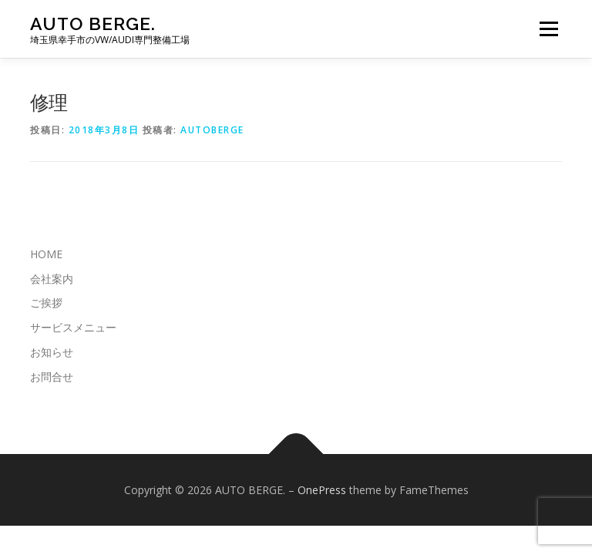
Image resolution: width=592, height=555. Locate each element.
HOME (46, 254)
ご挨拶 (46, 302)
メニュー (548, 28)
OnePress (322, 490)
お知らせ (51, 352)
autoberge (212, 129)
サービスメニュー (73, 327)
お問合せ (51, 376)
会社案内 (51, 278)
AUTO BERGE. (93, 23)
